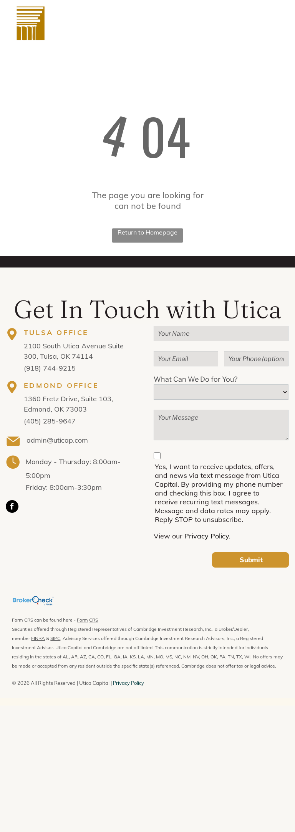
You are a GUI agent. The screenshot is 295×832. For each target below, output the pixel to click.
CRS (93, 620)
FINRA (38, 638)
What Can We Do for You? (195, 379)
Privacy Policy (128, 683)
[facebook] (12, 507)
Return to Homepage (147, 232)
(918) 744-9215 (50, 368)
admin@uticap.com (57, 440)
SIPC (55, 638)
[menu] (278, 23)
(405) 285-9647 (50, 421)
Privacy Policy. (207, 536)
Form (82, 620)
